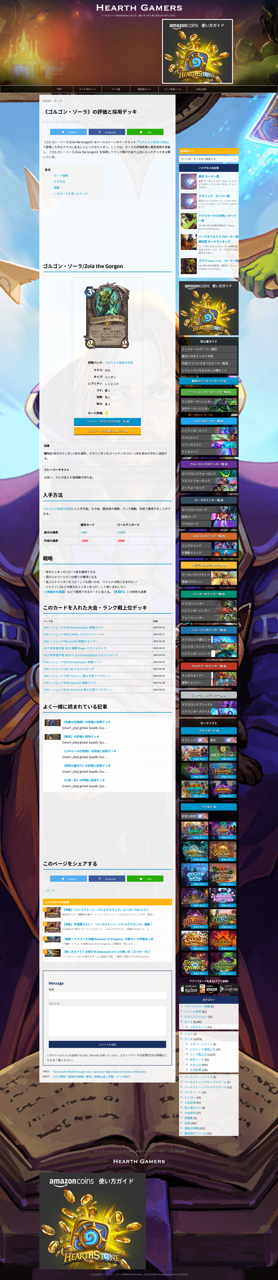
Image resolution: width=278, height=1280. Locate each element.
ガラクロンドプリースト (197, 704)
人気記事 (190, 1102)
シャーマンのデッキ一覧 (209, 630)
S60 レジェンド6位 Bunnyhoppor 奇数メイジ (73, 662)
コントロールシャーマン (197, 646)
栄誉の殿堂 (189, 816)
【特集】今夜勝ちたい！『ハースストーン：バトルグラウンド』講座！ (107, 924)
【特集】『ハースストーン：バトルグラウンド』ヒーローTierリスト (105, 909)
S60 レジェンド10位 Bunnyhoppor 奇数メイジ (74, 627)
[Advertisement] (107, 228)
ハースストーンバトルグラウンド (205, 1087)
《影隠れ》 (119, 592)
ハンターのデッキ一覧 (209, 594)
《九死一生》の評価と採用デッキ (83, 780)
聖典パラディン (191, 581)
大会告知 (190, 1113)
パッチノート (192, 1092)
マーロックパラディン (196, 574)
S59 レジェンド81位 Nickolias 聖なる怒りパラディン (78, 689)
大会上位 (195, 1064)
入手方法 (59, 181)
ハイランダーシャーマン (197, 653)
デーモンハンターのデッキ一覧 (208, 392)
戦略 (57, 187)
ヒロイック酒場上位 (202, 1049)
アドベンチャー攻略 (197, 1006)
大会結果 (195, 1070)
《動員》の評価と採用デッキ (80, 736)
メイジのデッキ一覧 (208, 421)
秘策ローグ (189, 516)
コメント (54, 1003)
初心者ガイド (192, 1107)
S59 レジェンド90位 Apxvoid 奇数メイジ (70, 683)
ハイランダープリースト (197, 711)
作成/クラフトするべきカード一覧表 (205, 363)
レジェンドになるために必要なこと (204, 370)
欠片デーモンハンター (196, 408)
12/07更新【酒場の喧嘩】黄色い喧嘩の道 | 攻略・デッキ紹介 (91, 1076)
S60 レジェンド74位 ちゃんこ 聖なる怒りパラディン (77, 676)
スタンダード (209, 730)
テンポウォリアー (193, 675)
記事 (187, 1123)
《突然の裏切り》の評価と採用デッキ (86, 765)
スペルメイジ (190, 437)
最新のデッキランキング (209, 381)
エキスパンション (195, 1016)
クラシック (189, 740)
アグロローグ (190, 524)
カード (50, 890)
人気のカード (198, 1027)
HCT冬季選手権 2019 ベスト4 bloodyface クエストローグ (81, 655)
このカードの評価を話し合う (105, 431)
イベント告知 (192, 1011)
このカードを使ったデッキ (71, 193)
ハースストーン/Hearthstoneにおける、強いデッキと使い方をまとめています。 (139, 1169)
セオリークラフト (201, 1044)
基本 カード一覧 (209, 176)
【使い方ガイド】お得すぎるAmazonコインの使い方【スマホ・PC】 (106, 951)
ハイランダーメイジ (194, 430)
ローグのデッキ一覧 (208, 500)
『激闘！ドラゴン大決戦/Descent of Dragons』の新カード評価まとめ (107, 939)
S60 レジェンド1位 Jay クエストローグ (69, 669)
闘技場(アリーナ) (195, 1133)
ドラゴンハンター (193, 603)
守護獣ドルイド (192, 552)
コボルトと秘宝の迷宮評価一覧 (106, 421)
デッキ (188, 1039)
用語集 (188, 1118)
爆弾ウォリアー (191, 682)
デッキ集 (116, 89)
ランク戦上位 (198, 1054)
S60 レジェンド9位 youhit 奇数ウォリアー (71, 641)
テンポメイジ (190, 452)
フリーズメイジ (191, 444)
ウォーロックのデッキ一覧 (208, 464)
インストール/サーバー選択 (199, 349)
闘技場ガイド (144, 89)
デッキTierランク (87, 89)
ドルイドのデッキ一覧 (209, 536)
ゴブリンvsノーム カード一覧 (218, 260)
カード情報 (61, 175)
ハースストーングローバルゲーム (205, 1082)
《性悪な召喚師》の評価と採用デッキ (86, 722)
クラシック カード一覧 (214, 196)
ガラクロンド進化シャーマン (200, 639)
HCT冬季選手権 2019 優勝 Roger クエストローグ (75, 648)
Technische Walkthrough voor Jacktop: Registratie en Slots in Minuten (99, 1071)
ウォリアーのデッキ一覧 (209, 666)
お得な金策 (201, 89)
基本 (213, 740)
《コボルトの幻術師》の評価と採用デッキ (89, 751)
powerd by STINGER (178, 1274)
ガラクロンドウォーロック (199, 473)
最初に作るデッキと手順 (197, 356)
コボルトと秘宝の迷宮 (153, 142)
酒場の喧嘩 (191, 1128)
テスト (188, 1034)
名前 (51, 989)
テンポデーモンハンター (197, 401)
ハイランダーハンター (196, 610)
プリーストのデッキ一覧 (209, 695)
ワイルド (209, 807)
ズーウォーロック (193, 488)
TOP (59, 89)
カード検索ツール (172, 89)
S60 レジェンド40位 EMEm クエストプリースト (74, 634)
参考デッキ (197, 1059)
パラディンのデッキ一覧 (209, 565)
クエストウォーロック (196, 480)
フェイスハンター (193, 617)
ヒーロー (190, 1097)
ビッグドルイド (192, 545)
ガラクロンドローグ (194, 509)
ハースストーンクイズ (198, 1077)
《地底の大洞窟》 (56, 592)
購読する (187, 151)
